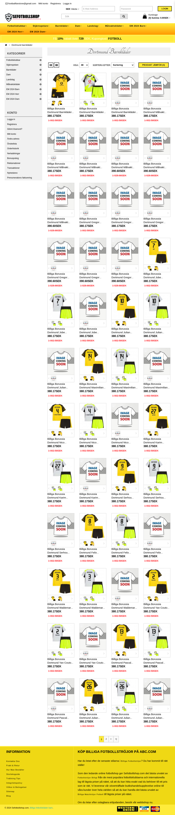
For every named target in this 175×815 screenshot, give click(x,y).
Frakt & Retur (13, 765)
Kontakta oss (13, 761)
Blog (8, 796)
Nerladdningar (13, 153)
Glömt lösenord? (14, 129)
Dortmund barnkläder (22, 45)
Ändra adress (13, 139)
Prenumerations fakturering (19, 178)
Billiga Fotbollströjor (131, 761)
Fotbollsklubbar (13, 60)
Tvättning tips (13, 778)
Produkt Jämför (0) (153, 65)
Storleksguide (13, 774)
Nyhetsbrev (12, 173)
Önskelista (12, 144)
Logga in (67, 3)
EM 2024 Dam (12, 99)
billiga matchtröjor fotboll (91, 794)
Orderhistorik (13, 148)
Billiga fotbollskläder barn (41, 808)
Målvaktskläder (13, 84)
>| (116, 739)
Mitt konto (43, 3)
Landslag (10, 79)
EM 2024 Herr (12, 94)
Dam (8, 74)
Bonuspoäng (13, 158)
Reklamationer (13, 163)
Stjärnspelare (12, 65)
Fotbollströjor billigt (87, 778)
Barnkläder (11, 70)
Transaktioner (13, 168)
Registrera (55, 3)
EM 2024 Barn (12, 89)
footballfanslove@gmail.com (20, 3)
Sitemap (10, 791)
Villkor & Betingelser (16, 787)
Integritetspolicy (14, 783)
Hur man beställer (15, 770)
